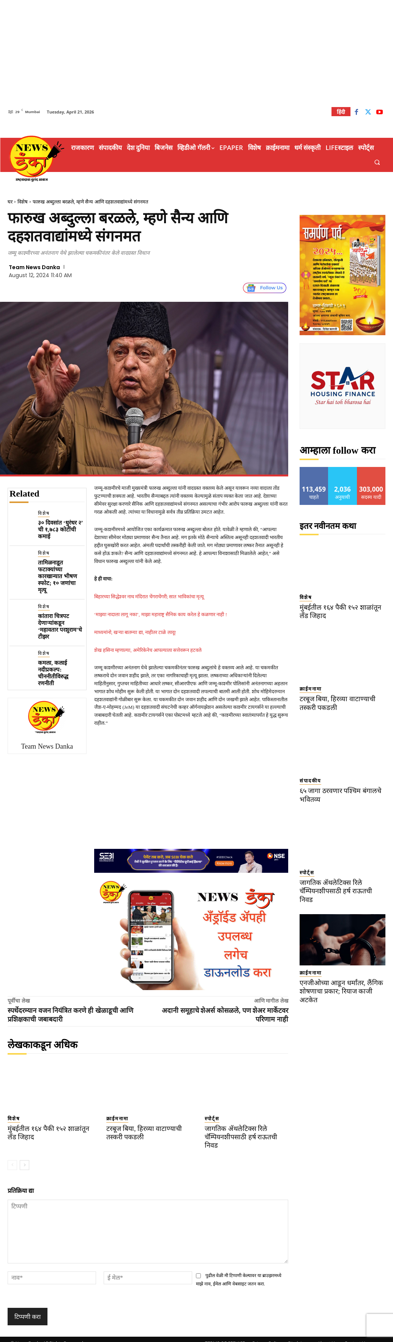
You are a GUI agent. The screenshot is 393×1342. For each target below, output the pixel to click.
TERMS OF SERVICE (225, 1335)
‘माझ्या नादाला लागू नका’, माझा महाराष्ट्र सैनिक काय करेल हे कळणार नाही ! (160, 614)
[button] (377, 162)
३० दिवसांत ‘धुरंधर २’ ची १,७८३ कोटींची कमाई (60, 529)
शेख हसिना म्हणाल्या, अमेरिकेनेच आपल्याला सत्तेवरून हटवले (148, 650)
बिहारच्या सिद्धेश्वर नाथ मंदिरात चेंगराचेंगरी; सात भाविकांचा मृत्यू (149, 596)
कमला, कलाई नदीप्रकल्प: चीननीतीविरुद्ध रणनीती (53, 673)
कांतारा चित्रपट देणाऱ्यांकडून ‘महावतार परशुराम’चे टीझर (60, 626)
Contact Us (356, 1335)
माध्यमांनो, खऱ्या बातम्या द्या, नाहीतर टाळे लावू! (135, 632)
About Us (327, 1335)
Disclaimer (299, 1335)
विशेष (22, 202)
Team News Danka (34, 267)
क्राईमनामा (117, 1118)
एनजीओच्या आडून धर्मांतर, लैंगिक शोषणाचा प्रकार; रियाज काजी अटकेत (338, 983)
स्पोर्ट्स (212, 1118)
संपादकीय (310, 781)
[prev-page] (12, 1156)
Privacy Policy (266, 1335)
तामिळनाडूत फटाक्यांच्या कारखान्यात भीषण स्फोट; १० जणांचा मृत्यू (57, 576)
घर (10, 202)
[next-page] (24, 1156)
